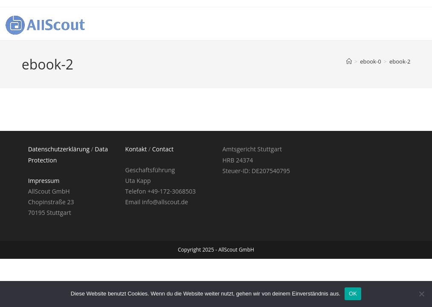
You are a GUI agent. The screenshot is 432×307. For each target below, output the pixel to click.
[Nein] (421, 294)
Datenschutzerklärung (59, 149)
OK (353, 293)
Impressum (44, 181)
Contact (163, 149)
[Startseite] (349, 61)
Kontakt (136, 149)
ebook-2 (399, 61)
